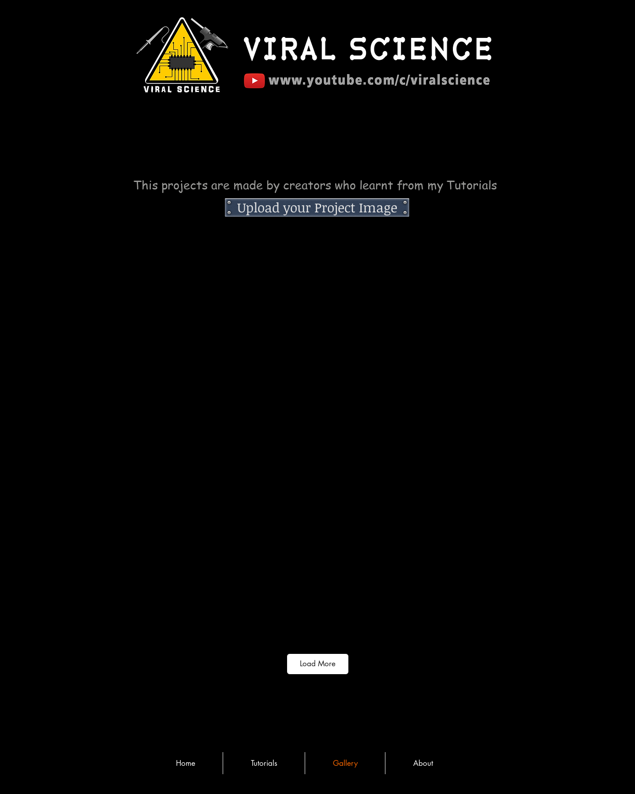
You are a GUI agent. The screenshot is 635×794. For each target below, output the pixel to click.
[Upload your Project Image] (317, 207)
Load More (318, 663)
